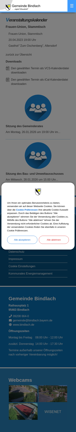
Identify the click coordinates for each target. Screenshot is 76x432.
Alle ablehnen (54, 239)
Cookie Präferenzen (27, 209)
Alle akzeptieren (22, 239)
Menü (71, 6)
